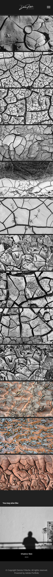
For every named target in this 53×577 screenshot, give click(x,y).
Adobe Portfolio (32, 573)
